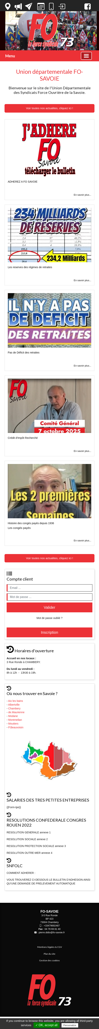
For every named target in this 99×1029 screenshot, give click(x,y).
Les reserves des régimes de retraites (30, 267)
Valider (49, 607)
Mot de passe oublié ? (49, 618)
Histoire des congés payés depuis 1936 (31, 523)
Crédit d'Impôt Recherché (23, 437)
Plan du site (49, 953)
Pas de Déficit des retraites (23, 352)
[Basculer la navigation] (86, 56)
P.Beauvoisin (16, 727)
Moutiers (13, 723)
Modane (13, 716)
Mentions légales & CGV (49, 947)
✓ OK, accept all (46, 1025)
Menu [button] (10, 56)
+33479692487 (52, 925)
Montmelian (15, 719)
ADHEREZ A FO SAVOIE (22, 181)
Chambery (14, 708)
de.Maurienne (16, 712)
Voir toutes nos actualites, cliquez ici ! (49, 108)
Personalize (69, 1025)
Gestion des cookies (49, 960)
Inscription (49, 632)
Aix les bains (16, 700)
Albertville (14, 704)
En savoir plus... (82, 194)
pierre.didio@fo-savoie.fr (52, 932)
